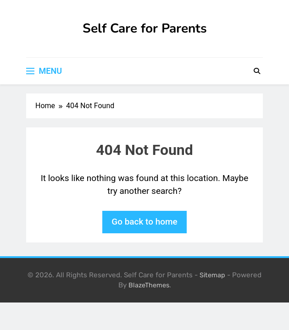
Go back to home (144, 221)
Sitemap (212, 275)
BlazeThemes (148, 285)
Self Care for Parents (145, 28)
